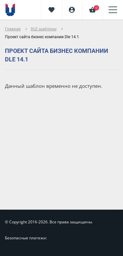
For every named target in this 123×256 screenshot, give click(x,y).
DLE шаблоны (43, 29)
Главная (13, 29)
